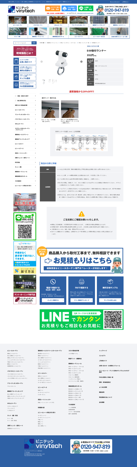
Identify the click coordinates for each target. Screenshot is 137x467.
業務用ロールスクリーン (21, 134)
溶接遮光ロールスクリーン (13, 428)
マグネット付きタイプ (12, 406)
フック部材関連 (72, 407)
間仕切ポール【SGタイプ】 (75, 395)
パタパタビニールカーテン (22, 119)
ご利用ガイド (125, 1)
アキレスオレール (11, 386)
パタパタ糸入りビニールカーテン (15, 374)
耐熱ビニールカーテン (12, 364)
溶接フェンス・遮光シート (22, 158)
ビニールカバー (19, 144)
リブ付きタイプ (11, 410)
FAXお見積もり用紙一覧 (106, 377)
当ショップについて (115, 1)
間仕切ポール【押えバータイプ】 (76, 399)
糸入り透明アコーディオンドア (14, 394)
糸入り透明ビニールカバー (44, 378)
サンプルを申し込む (110, 300)
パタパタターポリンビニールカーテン (16, 376)
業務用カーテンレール (21, 171)
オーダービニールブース (43, 392)
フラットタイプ (11, 408)
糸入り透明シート (42, 425)
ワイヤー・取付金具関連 (74, 411)
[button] (81, 62)
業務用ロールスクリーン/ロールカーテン (50, 350)
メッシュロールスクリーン (44, 362)
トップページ (103, 350)
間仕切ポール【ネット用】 (74, 397)
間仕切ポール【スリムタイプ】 (75, 391)
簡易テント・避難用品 (75, 358)
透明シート (40, 423)
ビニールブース (19, 148)
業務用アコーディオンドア (22, 139)
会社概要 (101, 402)
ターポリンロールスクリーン (45, 360)
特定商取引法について (105, 397)
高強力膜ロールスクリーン (44, 368)
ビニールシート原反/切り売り (23, 185)
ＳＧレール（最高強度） (74, 377)
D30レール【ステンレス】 (74, 368)
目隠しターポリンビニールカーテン (15, 357)
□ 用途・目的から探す (21, 96)
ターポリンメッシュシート (44, 417)
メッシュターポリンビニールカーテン (16, 360)
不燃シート (40, 419)
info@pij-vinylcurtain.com (85, 13)
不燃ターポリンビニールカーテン (15, 362)
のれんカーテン (19, 124)
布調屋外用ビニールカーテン (14, 366)
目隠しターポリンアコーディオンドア (16, 396)
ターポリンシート (42, 415)
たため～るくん (41, 394)
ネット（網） (18, 167)
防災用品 (17, 162)
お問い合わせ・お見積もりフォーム (109, 366)
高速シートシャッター (21, 153)
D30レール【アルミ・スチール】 (76, 366)
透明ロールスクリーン (43, 355)
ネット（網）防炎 (12, 415)
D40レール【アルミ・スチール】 (76, 370)
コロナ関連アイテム (73, 353)
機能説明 (101, 392)
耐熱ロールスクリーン (43, 364)
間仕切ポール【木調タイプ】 (75, 389)
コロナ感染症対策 (73, 350)
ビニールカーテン (20, 110)
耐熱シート (40, 421)
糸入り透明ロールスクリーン (45, 357)
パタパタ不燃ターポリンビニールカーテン (17, 378)
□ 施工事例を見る (20, 100)
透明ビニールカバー (42, 376)
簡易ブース (40, 390)
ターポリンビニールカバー (44, 380)
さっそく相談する (53, 300)
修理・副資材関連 (72, 413)
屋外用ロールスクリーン (43, 353)
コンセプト (102, 355)
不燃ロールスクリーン (43, 366)
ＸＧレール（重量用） (73, 375)
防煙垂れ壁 (41, 407)
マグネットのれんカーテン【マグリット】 (22, 129)
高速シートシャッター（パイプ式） (46, 402)
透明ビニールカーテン (12, 353)
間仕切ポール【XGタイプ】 (75, 393)
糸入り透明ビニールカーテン (14, 355)
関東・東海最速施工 (105, 382)
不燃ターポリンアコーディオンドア (15, 398)
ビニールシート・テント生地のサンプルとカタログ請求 (114, 371)
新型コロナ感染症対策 (21, 105)
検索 (34, 43)
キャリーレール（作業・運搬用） (76, 381)
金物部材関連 (71, 409)
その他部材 (18, 181)
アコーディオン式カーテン (22, 114)
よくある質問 (103, 387)
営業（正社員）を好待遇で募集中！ (56, 13)
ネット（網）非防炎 (12, 420)
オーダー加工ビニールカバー (45, 382)
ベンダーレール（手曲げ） (74, 379)
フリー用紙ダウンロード (81, 300)
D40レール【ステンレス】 (74, 372)
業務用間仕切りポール (21, 176)
